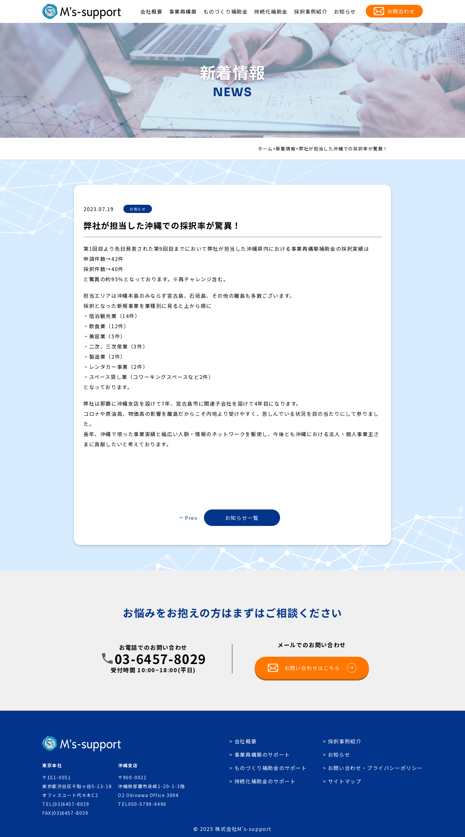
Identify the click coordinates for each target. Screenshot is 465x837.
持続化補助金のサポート (265, 781)
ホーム (265, 148)
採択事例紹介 (311, 11)
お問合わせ (401, 11)
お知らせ (345, 11)
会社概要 (151, 11)
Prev (191, 517)
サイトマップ (345, 781)
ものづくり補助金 (225, 11)
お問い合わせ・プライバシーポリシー (375, 768)
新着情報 (286, 148)
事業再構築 (183, 11)
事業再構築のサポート (262, 754)
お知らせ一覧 (242, 517)
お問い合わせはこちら (320, 668)
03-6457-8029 (160, 658)
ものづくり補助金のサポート (270, 768)
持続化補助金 (271, 11)
